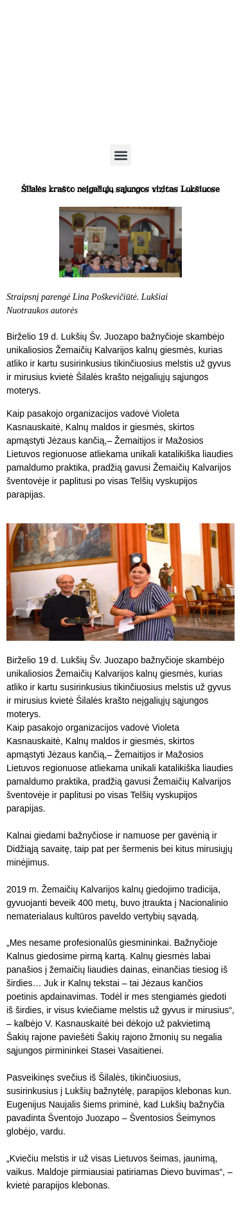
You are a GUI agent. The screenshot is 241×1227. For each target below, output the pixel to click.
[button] (120, 155)
